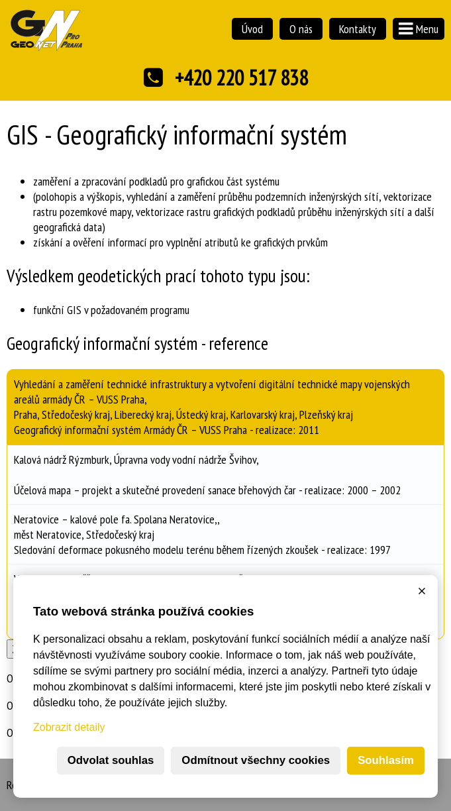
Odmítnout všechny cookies (255, 760)
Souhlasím (386, 760)
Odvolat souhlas (111, 760)
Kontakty (357, 28)
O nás (301, 28)
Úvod (252, 28)
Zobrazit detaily (69, 727)
